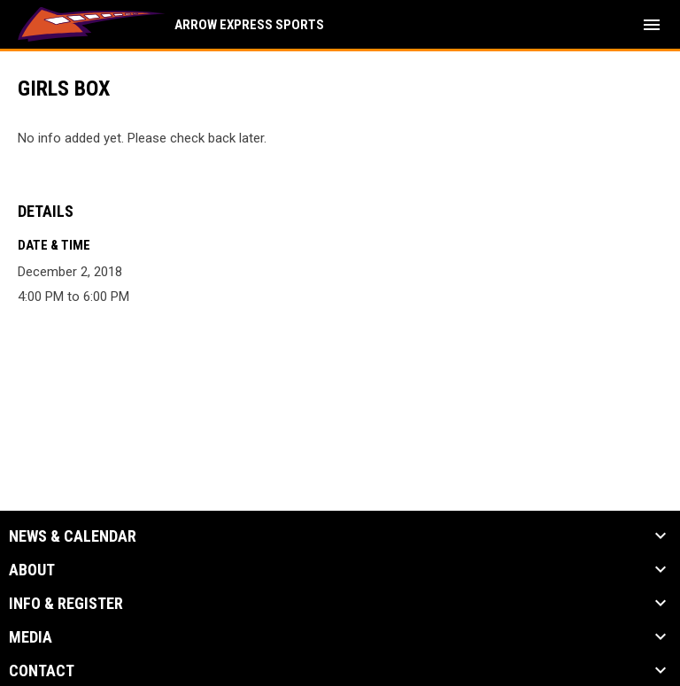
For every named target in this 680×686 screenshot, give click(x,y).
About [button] (32, 570)
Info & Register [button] (66, 604)
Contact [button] (41, 671)
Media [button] (30, 637)
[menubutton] (651, 24)
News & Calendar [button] (72, 536)
